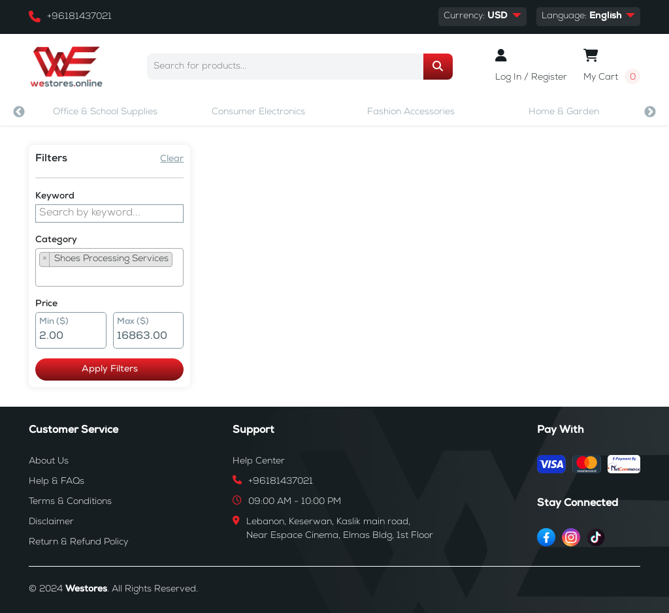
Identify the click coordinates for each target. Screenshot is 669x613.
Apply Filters (110, 369)
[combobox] (109, 267)
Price (46, 304)
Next (650, 112)
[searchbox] (43, 277)
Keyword (54, 196)
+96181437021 (79, 17)
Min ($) (54, 322)
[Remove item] (45, 259)
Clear (172, 159)
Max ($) (133, 322)
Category (56, 240)
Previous (18, 112)
